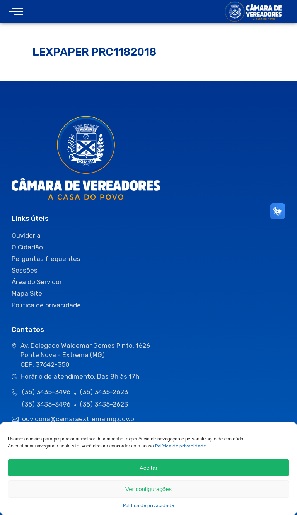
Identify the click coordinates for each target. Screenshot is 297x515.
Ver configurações (148, 489)
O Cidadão (27, 247)
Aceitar (149, 467)
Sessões (25, 270)
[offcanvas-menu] (16, 12)
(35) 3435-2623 (104, 392)
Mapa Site (27, 293)
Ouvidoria (26, 235)
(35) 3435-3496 (46, 392)
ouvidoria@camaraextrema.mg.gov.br (80, 419)
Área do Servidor (37, 282)
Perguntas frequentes (46, 259)
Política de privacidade (180, 446)
